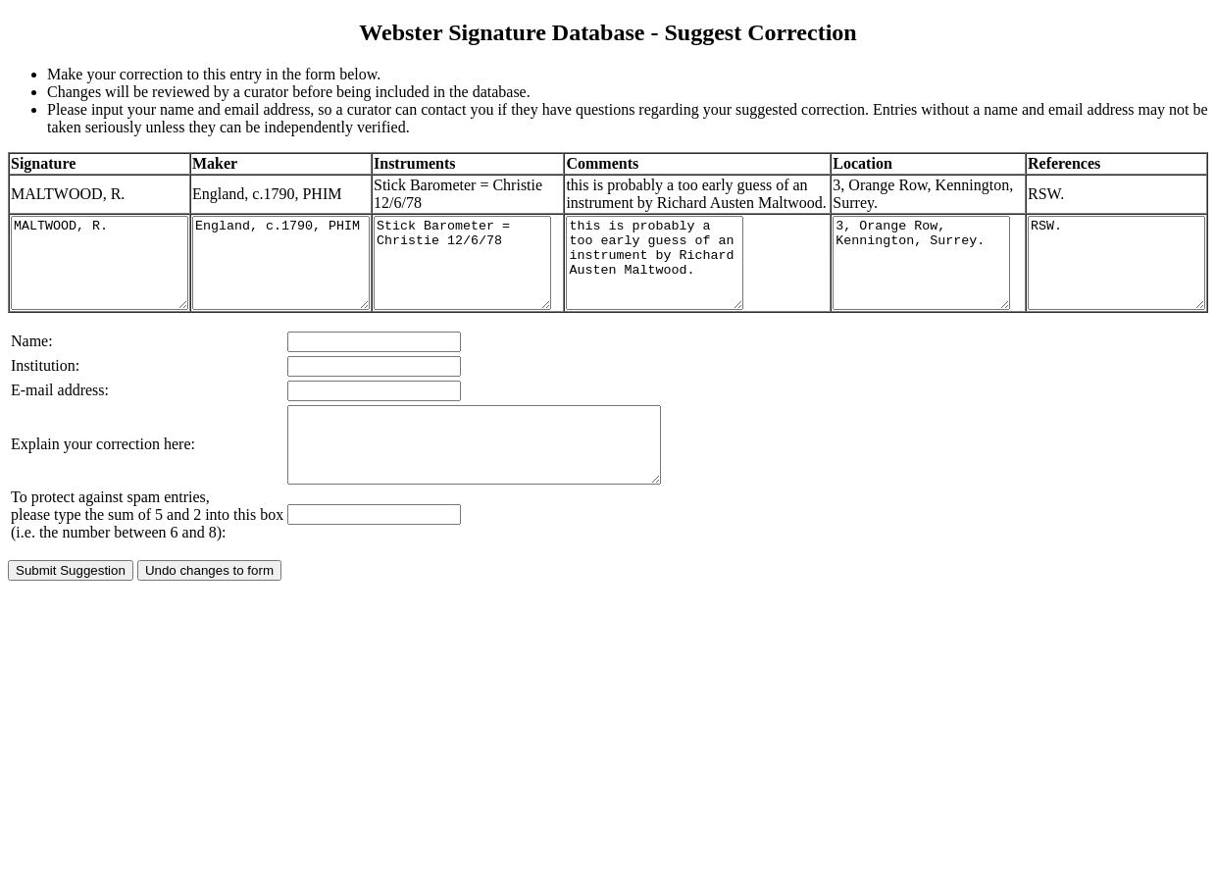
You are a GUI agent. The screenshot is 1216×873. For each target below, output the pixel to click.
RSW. (1114, 289)
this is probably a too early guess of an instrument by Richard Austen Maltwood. (712, 289)
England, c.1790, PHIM (310, 289)
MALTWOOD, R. (109, 289)
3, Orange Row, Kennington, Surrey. (913, 289)
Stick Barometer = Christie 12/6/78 (511, 289)
